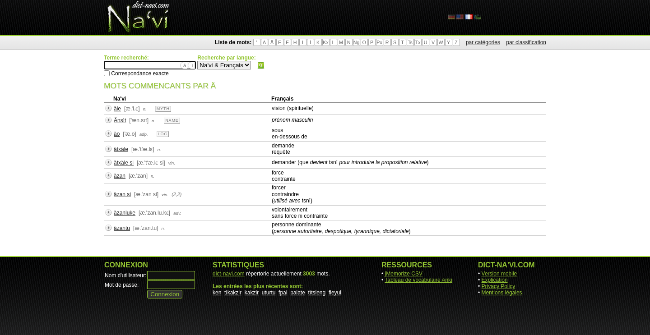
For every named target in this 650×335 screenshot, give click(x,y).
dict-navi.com (229, 274)
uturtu (269, 292)
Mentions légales (502, 292)
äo (117, 134)
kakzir (252, 292)
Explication (495, 280)
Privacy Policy (498, 286)
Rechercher (261, 65)
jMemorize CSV (403, 274)
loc (162, 134)
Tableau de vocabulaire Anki (418, 280)
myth (163, 108)
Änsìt (120, 120)
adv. (177, 213)
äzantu (122, 228)
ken (217, 292)
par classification (526, 42)
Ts (410, 42)
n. (145, 108)
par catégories (483, 42)
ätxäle (121, 149)
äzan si (122, 194)
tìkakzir (232, 292)
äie (117, 109)
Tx (418, 42)
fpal (283, 292)
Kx (325, 42)
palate (297, 292)
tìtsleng (317, 292)
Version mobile (499, 274)
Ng (356, 42)
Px (379, 42)
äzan (119, 176)
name (172, 120)
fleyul (335, 292)
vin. (171, 163)
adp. (143, 134)
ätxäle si (124, 163)
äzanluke (124, 213)
